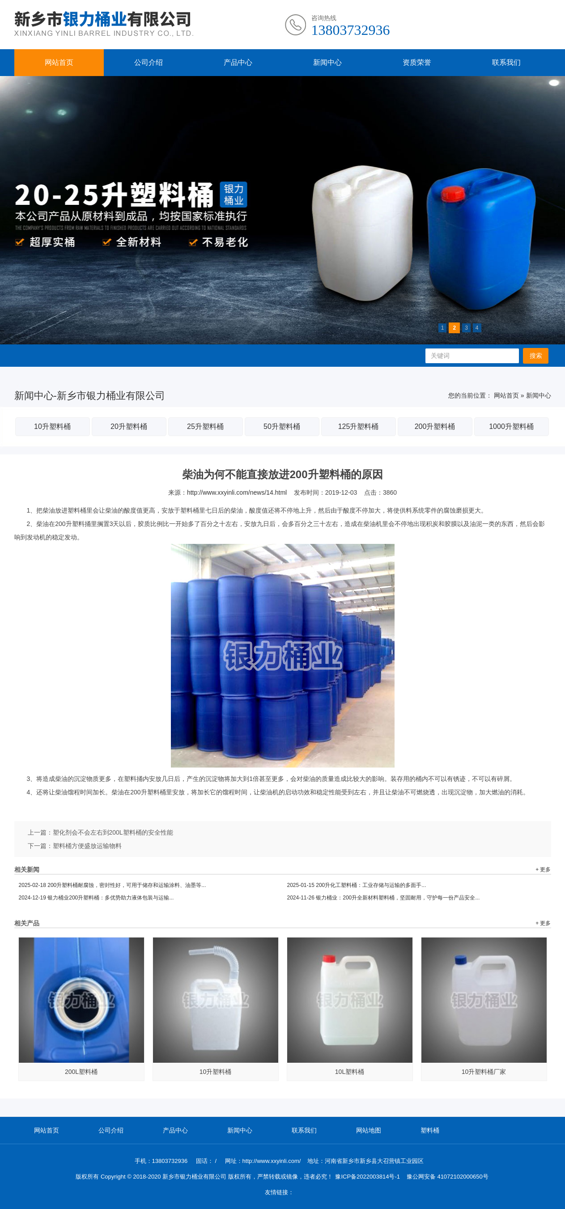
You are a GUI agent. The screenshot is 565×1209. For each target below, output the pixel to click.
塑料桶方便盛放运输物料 (87, 845)
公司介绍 (148, 62)
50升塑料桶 (281, 426)
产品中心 (238, 62)
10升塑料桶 (52, 426)
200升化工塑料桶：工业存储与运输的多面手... (356, 885)
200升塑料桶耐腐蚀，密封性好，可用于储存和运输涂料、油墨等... (112, 885)
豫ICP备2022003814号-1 (367, 1176)
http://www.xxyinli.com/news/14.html (237, 492)
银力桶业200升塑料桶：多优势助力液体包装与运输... (96, 898)
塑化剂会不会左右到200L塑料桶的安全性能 (113, 832)
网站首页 (59, 62)
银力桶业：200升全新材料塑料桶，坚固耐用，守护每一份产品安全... (383, 898)
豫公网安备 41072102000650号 (448, 1176)
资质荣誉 (417, 62)
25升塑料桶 (205, 426)
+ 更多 (543, 869)
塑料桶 (430, 1130)
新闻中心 (327, 62)
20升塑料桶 (128, 426)
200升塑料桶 (435, 426)
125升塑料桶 (358, 426)
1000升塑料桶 (511, 426)
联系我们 (506, 62)
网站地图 (368, 1130)
